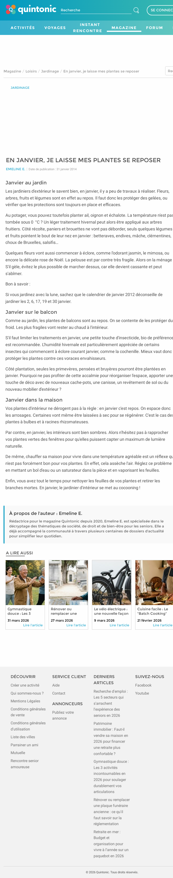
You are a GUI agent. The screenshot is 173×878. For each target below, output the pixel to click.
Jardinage (50, 71)
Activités (23, 28)
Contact (58, 693)
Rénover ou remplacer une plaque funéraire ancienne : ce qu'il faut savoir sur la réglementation (112, 811)
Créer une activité (25, 685)
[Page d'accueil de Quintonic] (31, 10)
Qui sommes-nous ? (27, 693)
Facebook (143, 685)
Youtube (142, 693)
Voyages (55, 28)
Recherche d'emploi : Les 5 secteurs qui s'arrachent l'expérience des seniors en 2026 (111, 703)
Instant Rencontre (87, 28)
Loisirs (31, 71)
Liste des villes (23, 737)
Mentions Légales (25, 701)
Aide (56, 685)
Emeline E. (15, 169)
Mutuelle (18, 753)
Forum (154, 28)
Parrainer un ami (24, 745)
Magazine (124, 28)
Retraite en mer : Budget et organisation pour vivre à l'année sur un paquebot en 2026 (111, 844)
